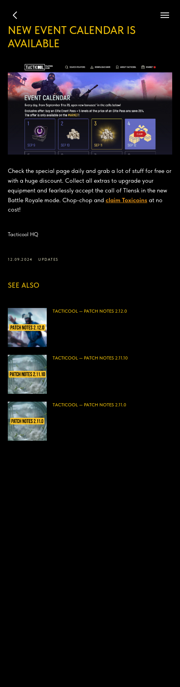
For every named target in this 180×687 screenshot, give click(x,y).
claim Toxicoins (126, 200)
